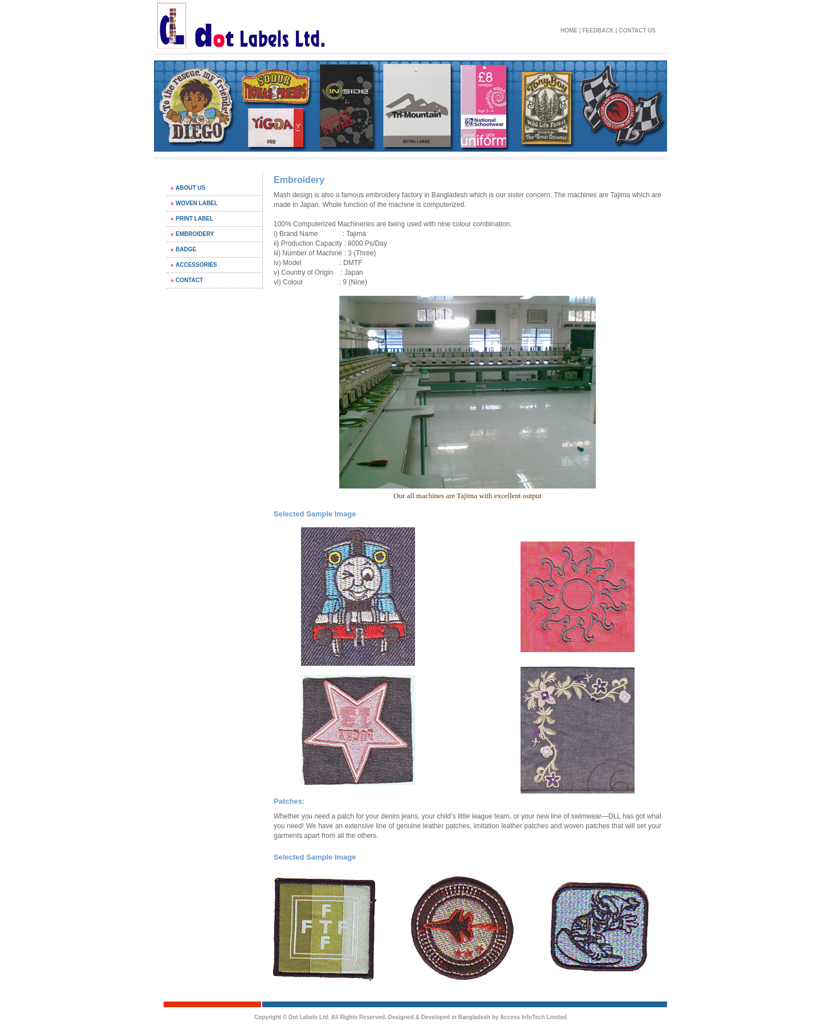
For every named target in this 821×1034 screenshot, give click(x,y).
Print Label (194, 218)
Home (569, 30)
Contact (189, 280)
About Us (190, 188)
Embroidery (195, 234)
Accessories (196, 265)
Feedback (598, 30)
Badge (186, 249)
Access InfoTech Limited (533, 1017)
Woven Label (197, 203)
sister (515, 195)
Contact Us (637, 30)
